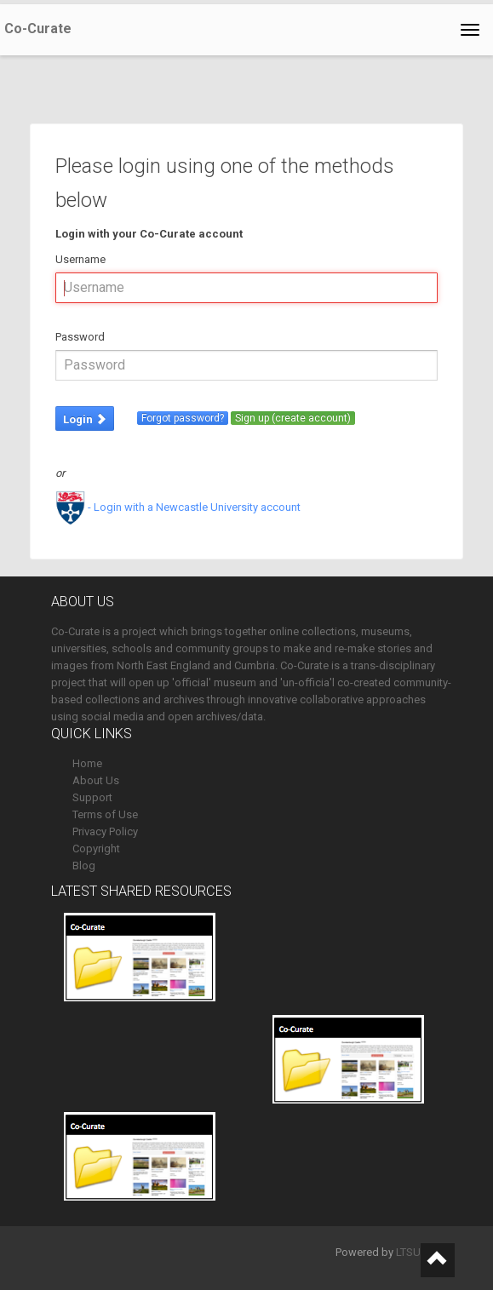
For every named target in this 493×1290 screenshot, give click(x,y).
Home (87, 763)
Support (92, 797)
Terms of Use (105, 814)
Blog (83, 865)
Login (84, 419)
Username (80, 259)
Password (80, 336)
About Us (95, 780)
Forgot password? (182, 418)
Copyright (96, 848)
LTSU (408, 1252)
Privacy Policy (105, 831)
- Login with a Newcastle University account (178, 507)
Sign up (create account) (293, 418)
